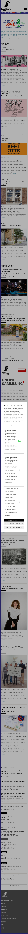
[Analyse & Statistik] (19, 470)
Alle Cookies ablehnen (14, 527)
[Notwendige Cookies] (19, 441)
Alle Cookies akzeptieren (14, 520)
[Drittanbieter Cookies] (19, 502)
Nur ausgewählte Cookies (14, 523)
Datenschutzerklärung (10, 425)
